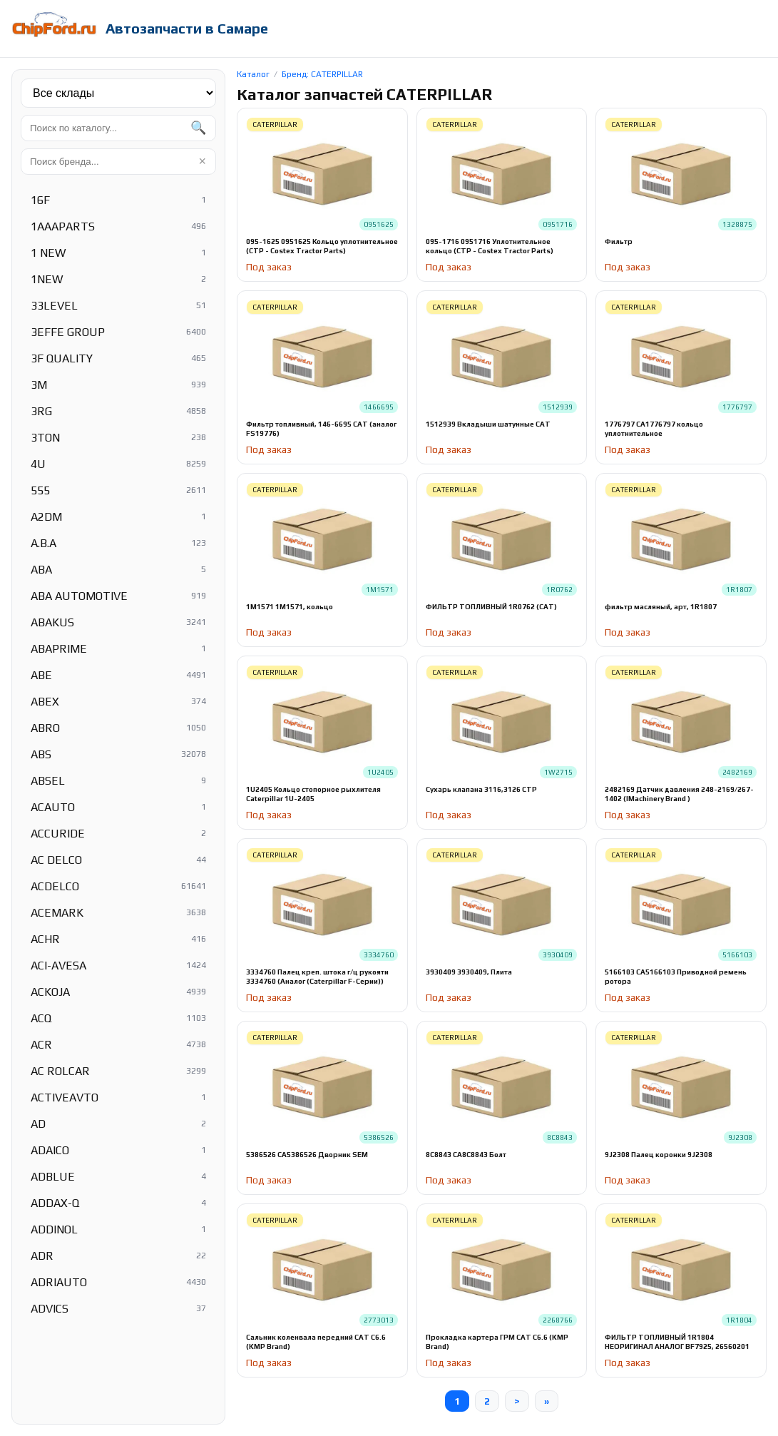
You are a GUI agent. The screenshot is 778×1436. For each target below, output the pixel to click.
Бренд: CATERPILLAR (322, 74)
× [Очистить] (202, 161)
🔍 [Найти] (198, 128)
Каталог (253, 74)
